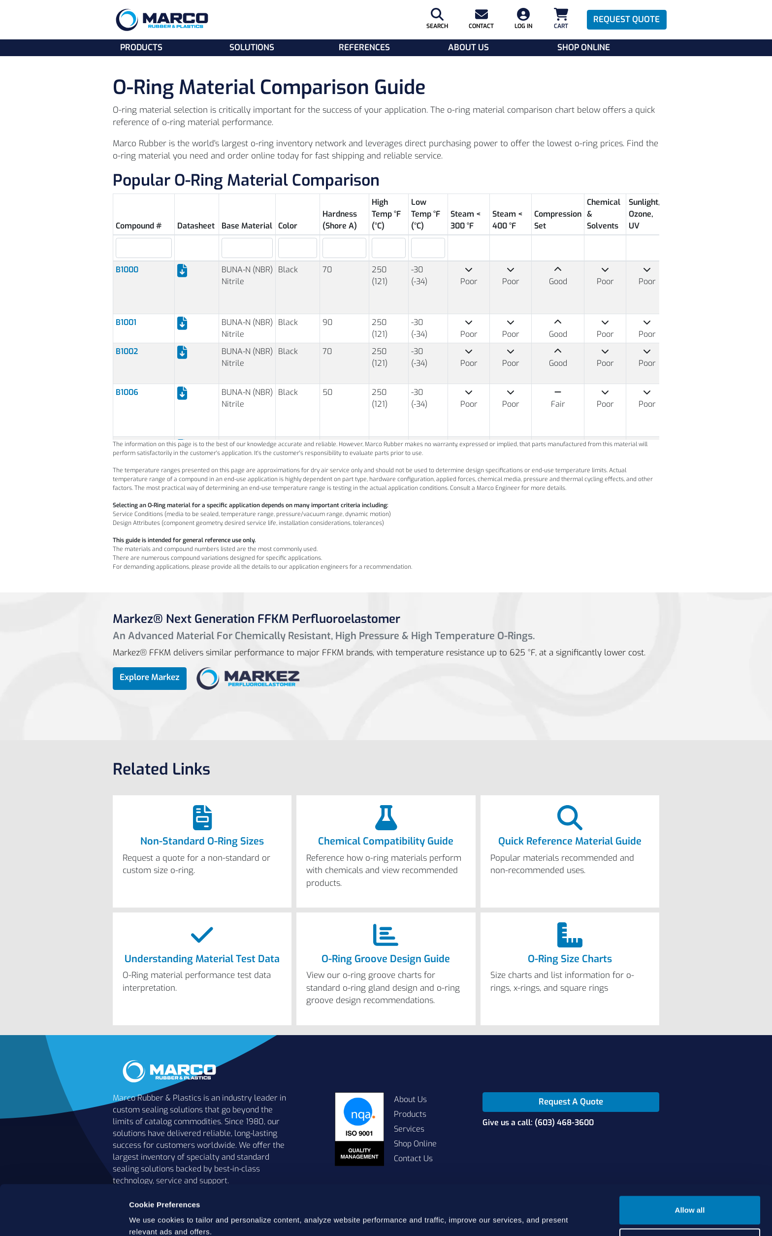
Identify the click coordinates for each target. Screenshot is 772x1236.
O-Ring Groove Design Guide (386, 959)
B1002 (127, 351)
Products (141, 47)
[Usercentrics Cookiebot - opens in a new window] (64, 1216)
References (364, 47)
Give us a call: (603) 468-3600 (538, 1122)
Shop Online (583, 47)
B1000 (127, 269)
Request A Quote (571, 1101)
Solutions (251, 47)
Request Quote (626, 19)
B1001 (126, 322)
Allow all (690, 1168)
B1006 (127, 392)
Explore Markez (150, 677)
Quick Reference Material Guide (570, 841)
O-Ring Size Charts (570, 959)
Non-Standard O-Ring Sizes (202, 841)
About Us (468, 47)
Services (409, 1129)
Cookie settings (690, 1200)
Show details (152, 1216)
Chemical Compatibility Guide (385, 841)
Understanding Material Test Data (202, 959)
